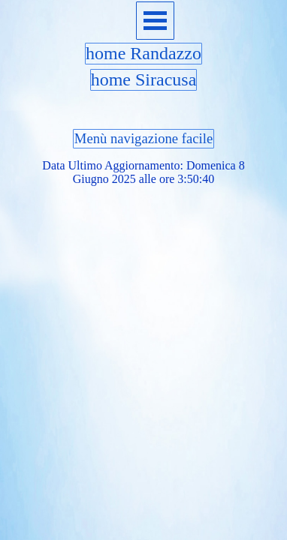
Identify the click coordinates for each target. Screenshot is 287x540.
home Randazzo (143, 53)
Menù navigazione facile (143, 138)
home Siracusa (144, 79)
